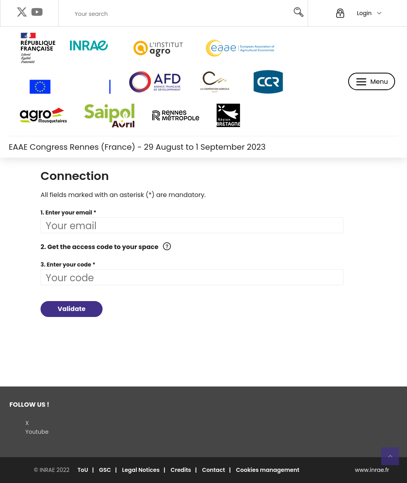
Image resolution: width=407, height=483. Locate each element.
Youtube (36, 432)
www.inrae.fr (372, 470)
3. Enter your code (66, 265)
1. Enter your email (66, 212)
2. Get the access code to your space (99, 246)
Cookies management (267, 470)
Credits (181, 470)
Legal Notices (141, 470)
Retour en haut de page (393, 459)
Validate (71, 308)
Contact (213, 470)
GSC (105, 470)
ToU (83, 470)
